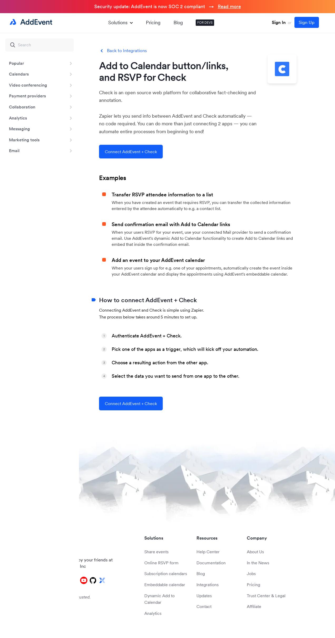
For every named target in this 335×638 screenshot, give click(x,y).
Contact (203, 606)
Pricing (153, 22)
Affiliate (254, 606)
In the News (258, 562)
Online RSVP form (161, 562)
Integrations (207, 584)
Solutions (120, 22)
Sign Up (306, 22)
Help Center (208, 551)
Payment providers (27, 95)
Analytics (18, 118)
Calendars (19, 74)
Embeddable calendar (164, 584)
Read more (229, 6)
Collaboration (22, 106)
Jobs (251, 573)
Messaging (19, 128)
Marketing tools (24, 139)
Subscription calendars (165, 573)
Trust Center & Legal (266, 595)
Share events (156, 551)
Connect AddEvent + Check (131, 151)
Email (14, 150)
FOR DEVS (205, 22)
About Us (255, 551)
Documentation (211, 562)
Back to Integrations (127, 50)
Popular (16, 63)
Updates (204, 595)
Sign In (279, 22)
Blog (178, 22)
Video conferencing (28, 85)
